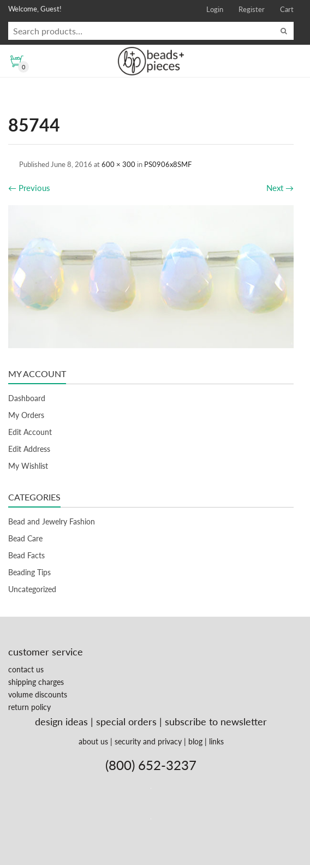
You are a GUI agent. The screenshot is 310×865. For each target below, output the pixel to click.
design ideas (61, 721)
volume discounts (37, 694)
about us (93, 741)
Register (252, 9)
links (216, 741)
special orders (126, 721)
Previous (29, 188)
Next (280, 188)
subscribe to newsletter (216, 721)
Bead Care (25, 538)
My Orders (26, 415)
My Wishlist (28, 465)
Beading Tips (29, 572)
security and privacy (148, 741)
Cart (287, 9)
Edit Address (29, 449)
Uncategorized (32, 589)
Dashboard (26, 398)
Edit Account (30, 432)
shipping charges (36, 682)
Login (214, 9)
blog (195, 741)
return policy (29, 707)
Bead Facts (26, 555)
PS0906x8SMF (168, 164)
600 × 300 (118, 164)
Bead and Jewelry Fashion (51, 521)
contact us (26, 669)
